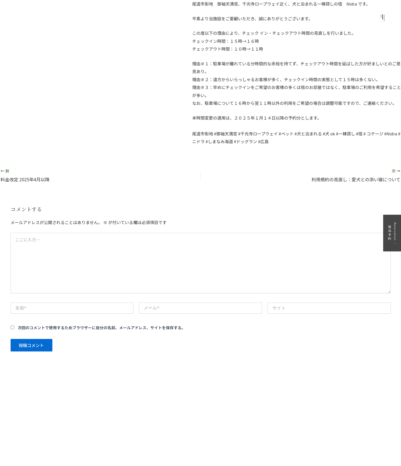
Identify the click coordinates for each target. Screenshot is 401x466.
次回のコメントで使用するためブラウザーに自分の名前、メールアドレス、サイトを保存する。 (101, 327)
